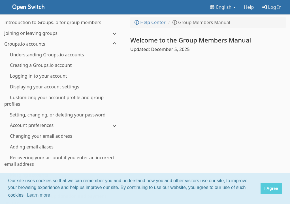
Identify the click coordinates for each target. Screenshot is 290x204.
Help (249, 7)
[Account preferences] (62, 125)
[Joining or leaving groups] (62, 33)
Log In (272, 7)
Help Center (150, 22)
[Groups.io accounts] (62, 44)
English (222, 7)
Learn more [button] (38, 195)
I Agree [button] (271, 188)
